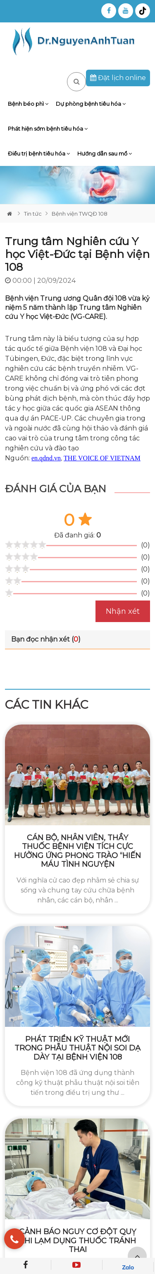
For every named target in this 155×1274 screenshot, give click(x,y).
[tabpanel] (77, 185)
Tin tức (33, 213)
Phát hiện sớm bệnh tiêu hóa (48, 128)
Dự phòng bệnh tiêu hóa (91, 103)
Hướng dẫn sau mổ (104, 153)
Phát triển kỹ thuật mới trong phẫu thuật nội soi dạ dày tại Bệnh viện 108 (77, 1048)
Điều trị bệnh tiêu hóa (39, 153)
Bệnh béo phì (28, 103)
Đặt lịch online (118, 78)
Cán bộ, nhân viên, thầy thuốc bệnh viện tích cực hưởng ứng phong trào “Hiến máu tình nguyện (77, 851)
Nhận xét (123, 611)
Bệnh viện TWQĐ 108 (79, 213)
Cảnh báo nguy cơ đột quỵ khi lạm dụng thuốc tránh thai (77, 1240)
